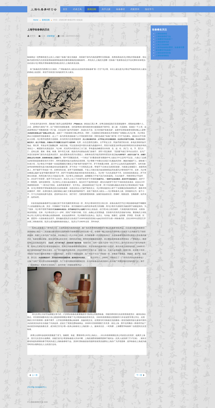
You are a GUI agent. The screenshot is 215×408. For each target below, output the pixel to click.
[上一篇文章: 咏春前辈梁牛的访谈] (33, 375)
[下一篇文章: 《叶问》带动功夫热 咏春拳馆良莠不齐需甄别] (140, 375)
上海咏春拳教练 (162, 55)
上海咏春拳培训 (162, 42)
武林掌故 (51, 36)
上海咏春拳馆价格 (163, 53)
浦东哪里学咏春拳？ (164, 50)
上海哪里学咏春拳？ (164, 39)
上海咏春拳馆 (161, 34)
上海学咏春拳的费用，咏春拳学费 (169, 47)
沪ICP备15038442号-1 (36, 387)
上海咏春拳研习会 (163, 36)
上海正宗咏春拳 (162, 44)
